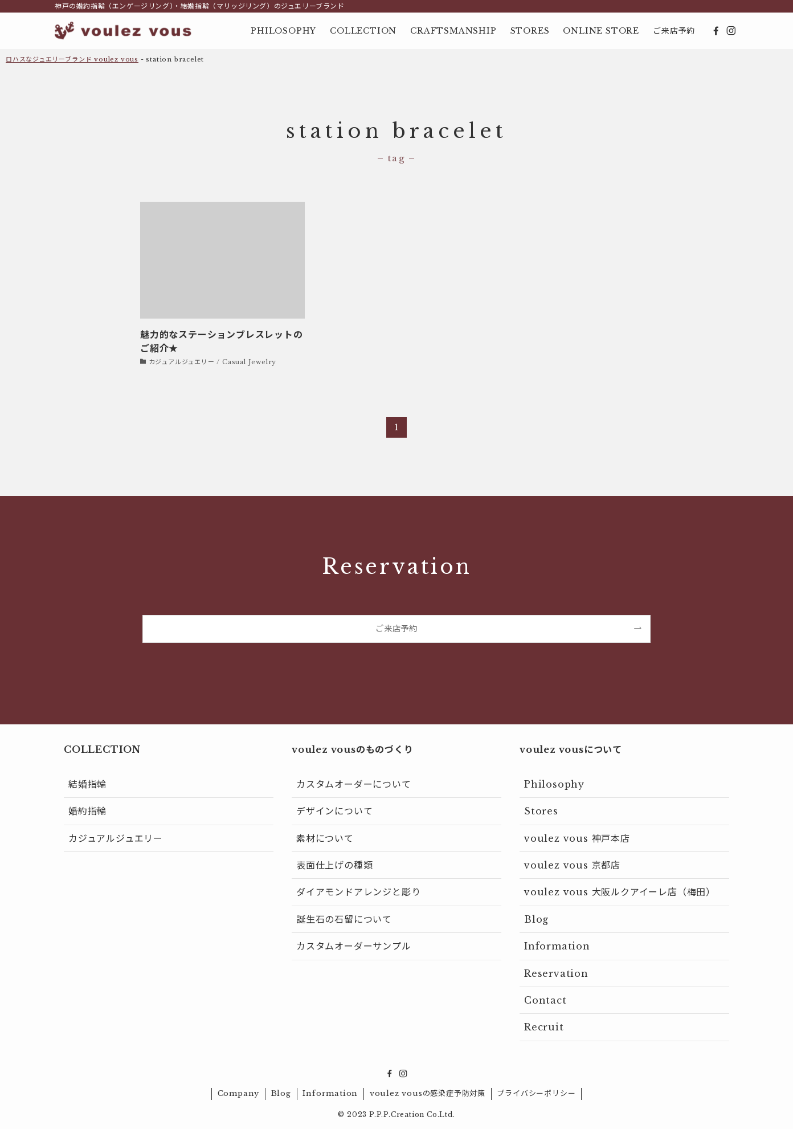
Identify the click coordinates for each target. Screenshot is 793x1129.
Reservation (556, 973)
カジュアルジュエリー (115, 838)
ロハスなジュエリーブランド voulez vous (72, 59)
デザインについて (334, 811)
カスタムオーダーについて (353, 784)
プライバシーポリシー (536, 1093)
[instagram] (731, 30)
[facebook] (716, 30)
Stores (541, 811)
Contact (545, 1000)
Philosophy (554, 784)
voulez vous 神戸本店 (577, 838)
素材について (325, 838)
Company (239, 1093)
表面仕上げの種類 (334, 865)
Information (557, 946)
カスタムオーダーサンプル (353, 946)
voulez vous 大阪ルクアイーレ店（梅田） (620, 892)
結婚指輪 (87, 784)
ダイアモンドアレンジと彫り (358, 892)
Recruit (544, 1027)
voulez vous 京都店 (572, 865)
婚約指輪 (87, 811)
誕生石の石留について (344, 919)
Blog (536, 919)
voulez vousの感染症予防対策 (427, 1093)
